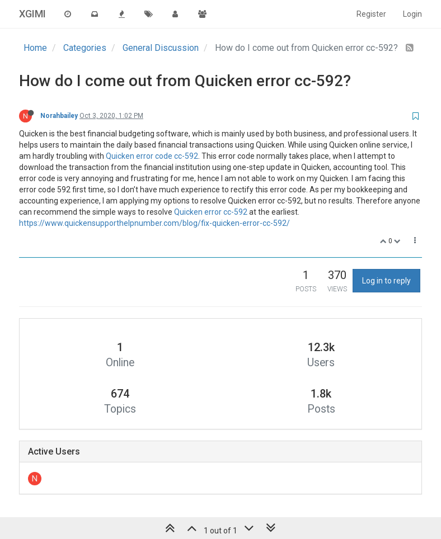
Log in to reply (386, 280)
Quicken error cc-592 (210, 211)
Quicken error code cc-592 (152, 156)
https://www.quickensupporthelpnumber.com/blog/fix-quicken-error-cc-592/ (154, 223)
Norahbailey (59, 116)
